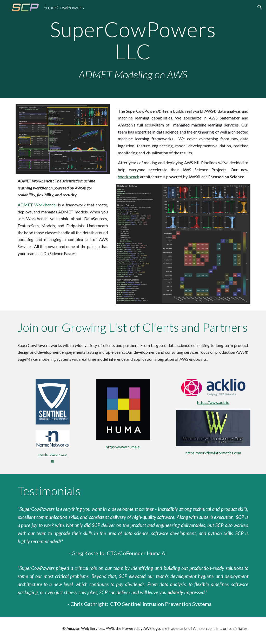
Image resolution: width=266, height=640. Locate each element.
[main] (133, 49)
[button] (260, 7)
